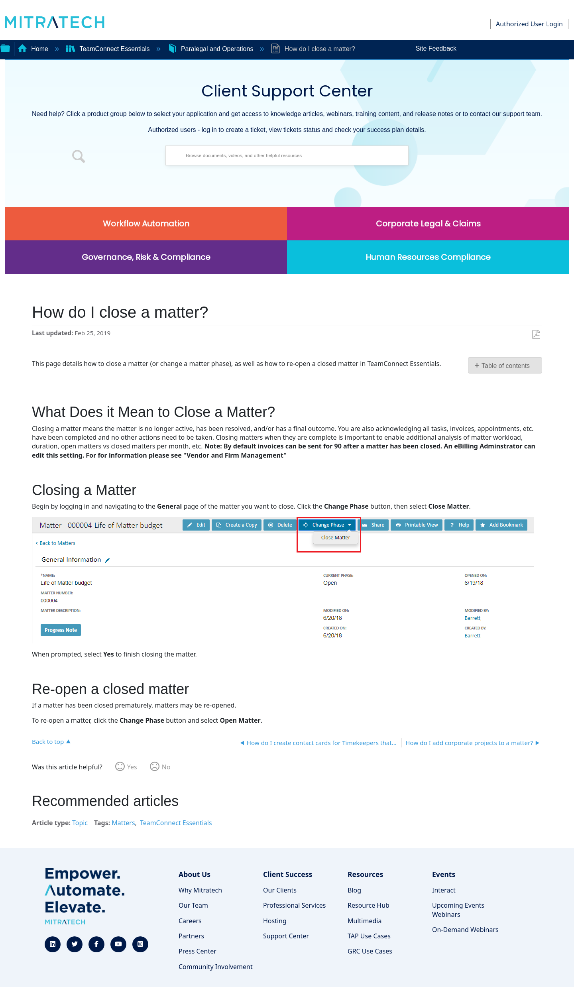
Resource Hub (368, 905)
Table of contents (506, 365)
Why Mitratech (200, 890)
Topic (80, 822)
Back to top (48, 741)
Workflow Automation (146, 223)
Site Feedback (436, 48)
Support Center (286, 936)
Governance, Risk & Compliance (146, 257)
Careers (190, 920)
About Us (194, 874)
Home (34, 48)
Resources (365, 874)
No (166, 767)
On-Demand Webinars (465, 929)
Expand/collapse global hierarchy (5, 47)
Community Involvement (216, 966)
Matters (123, 822)
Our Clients (280, 890)
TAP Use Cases (369, 936)
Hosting (275, 920)
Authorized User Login (529, 24)
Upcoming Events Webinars (458, 909)
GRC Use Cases (370, 951)
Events (443, 874)
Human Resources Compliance (428, 257)
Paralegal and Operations (211, 48)
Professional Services (294, 905)
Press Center (197, 951)
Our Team (193, 905)
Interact (444, 890)
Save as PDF (536, 335)
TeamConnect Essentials (108, 48)
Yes (132, 767)
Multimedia (364, 920)
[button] (79, 157)
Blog (354, 890)
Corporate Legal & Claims (428, 223)
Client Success (287, 874)
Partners (191, 936)
